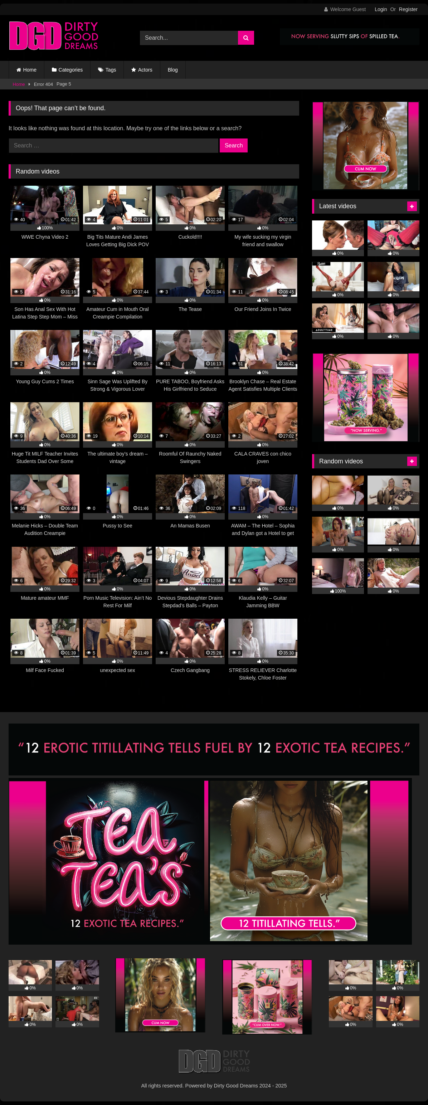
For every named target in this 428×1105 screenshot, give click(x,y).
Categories (71, 70)
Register (408, 9)
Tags (111, 70)
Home (30, 70)
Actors (145, 70)
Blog (173, 70)
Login (381, 9)
